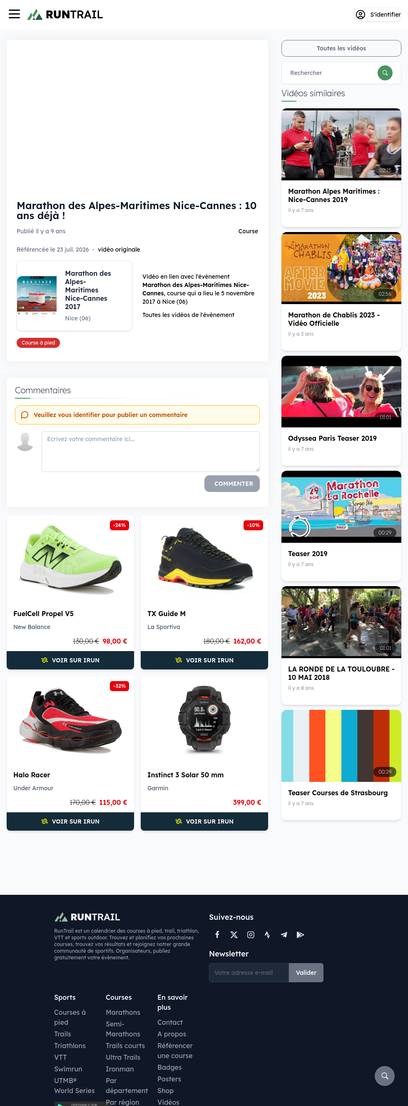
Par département (127, 1085)
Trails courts (125, 1045)
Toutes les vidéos (341, 48)
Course (248, 231)
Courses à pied (70, 1017)
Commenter (233, 483)
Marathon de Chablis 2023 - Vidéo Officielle (334, 319)
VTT (60, 1057)
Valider (306, 972)
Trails (62, 1034)
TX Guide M (166, 613)
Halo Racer (31, 775)
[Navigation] (14, 14)
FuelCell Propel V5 (43, 613)
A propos (171, 1034)
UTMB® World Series (74, 1085)
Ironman (120, 1069)
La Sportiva (163, 627)
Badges (169, 1067)
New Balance (31, 627)
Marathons (123, 1012)
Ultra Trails (123, 1057)
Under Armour (33, 788)
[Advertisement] (137, 862)
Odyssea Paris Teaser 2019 (332, 438)
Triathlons (70, 1045)
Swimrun (68, 1069)
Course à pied (38, 343)
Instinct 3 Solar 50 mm (185, 775)
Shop (165, 1090)
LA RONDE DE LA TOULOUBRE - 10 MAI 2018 (341, 673)
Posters (169, 1079)
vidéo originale (119, 249)
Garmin (157, 788)
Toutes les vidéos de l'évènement (188, 315)
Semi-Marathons (123, 1029)
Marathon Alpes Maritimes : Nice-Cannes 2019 (334, 195)
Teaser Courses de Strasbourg (338, 793)
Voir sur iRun (70, 660)
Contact (170, 1022)
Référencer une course (175, 1050)
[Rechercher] (385, 72)
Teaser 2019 (307, 553)
